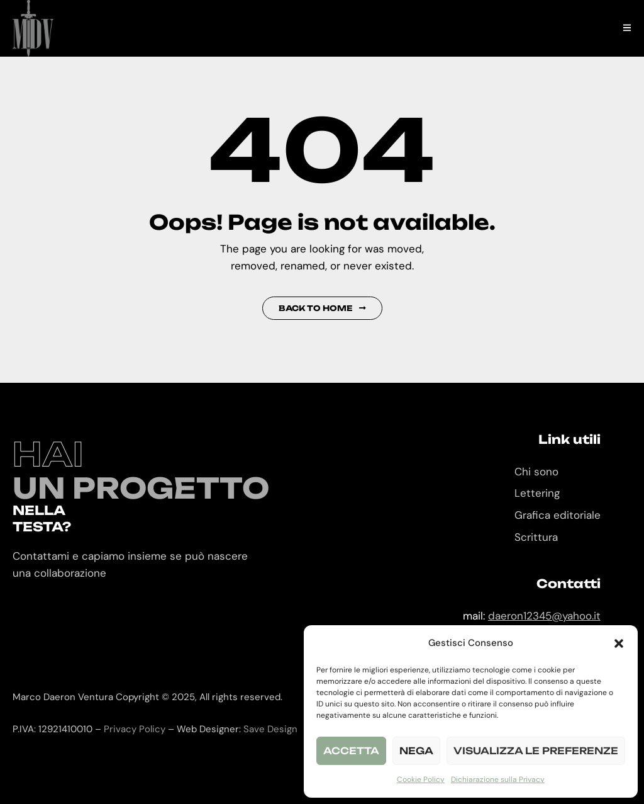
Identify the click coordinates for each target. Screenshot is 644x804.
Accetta (351, 751)
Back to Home (322, 308)
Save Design (270, 729)
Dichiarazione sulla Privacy (498, 779)
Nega (416, 751)
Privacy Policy (134, 729)
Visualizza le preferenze (535, 751)
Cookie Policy (421, 779)
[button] (619, 643)
